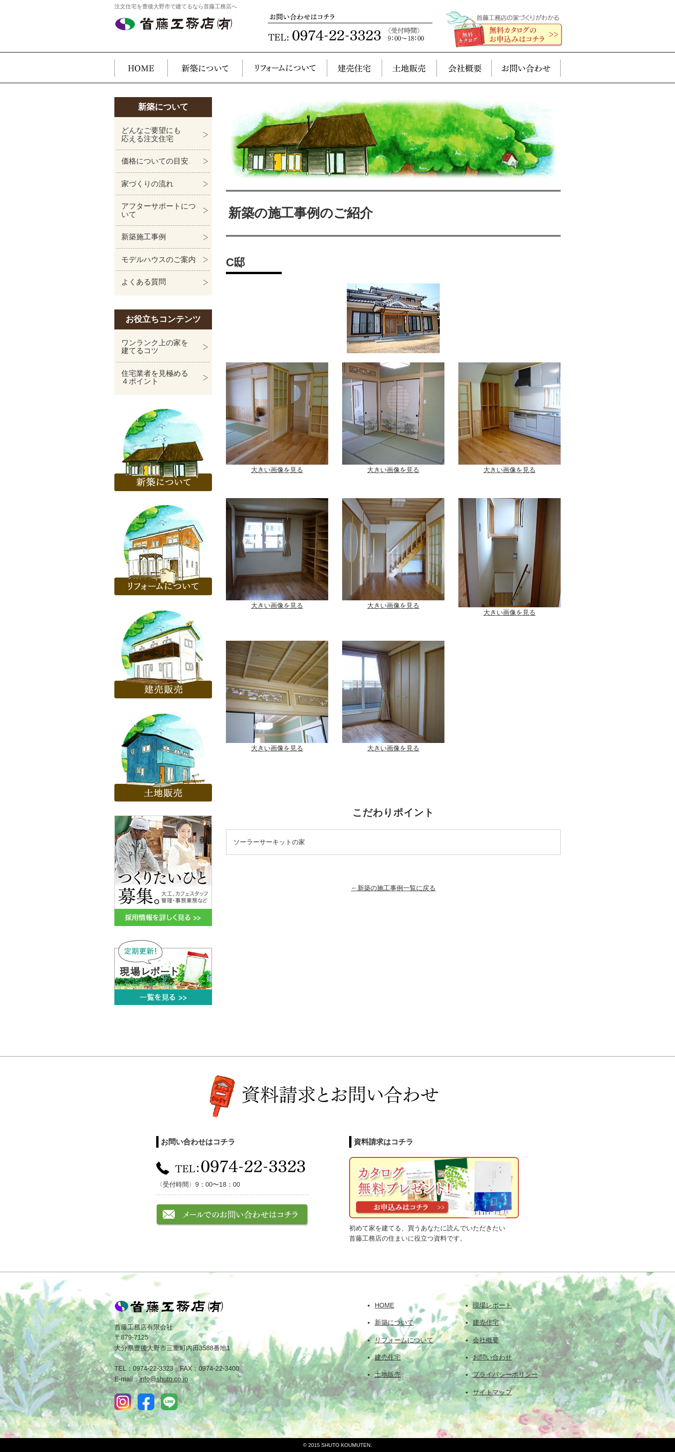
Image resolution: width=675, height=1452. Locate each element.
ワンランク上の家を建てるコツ (154, 347)
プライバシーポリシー (505, 1374)
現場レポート (492, 1305)
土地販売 (409, 68)
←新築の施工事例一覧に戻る (393, 888)
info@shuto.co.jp (163, 1379)
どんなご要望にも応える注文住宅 (151, 134)
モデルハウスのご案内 (158, 259)
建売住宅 (354, 68)
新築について (204, 68)
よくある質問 (143, 282)
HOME (140, 68)
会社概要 (464, 68)
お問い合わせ (526, 68)
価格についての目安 (154, 161)
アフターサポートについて (158, 210)
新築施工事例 (143, 237)
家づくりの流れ (147, 184)
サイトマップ (492, 1392)
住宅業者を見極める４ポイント (154, 377)
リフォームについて (284, 68)
